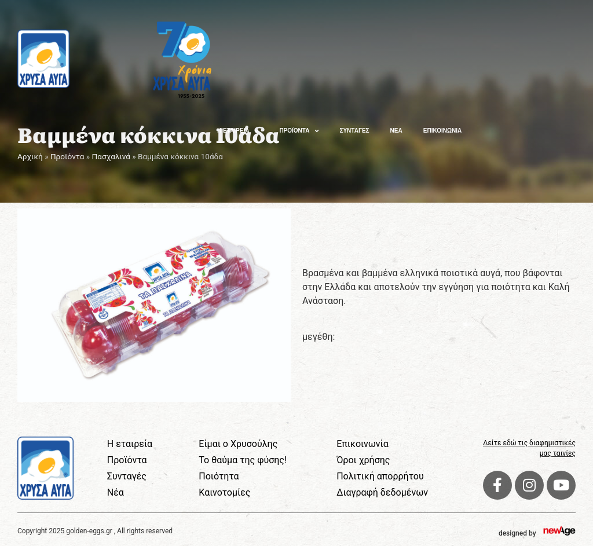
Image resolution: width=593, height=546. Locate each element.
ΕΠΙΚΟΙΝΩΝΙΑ (442, 130)
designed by (517, 533)
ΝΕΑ (396, 130)
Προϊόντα (67, 156)
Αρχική (30, 156)
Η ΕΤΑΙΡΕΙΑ (237, 131)
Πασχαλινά (111, 156)
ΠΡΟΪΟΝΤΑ (299, 131)
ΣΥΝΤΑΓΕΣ (354, 130)
